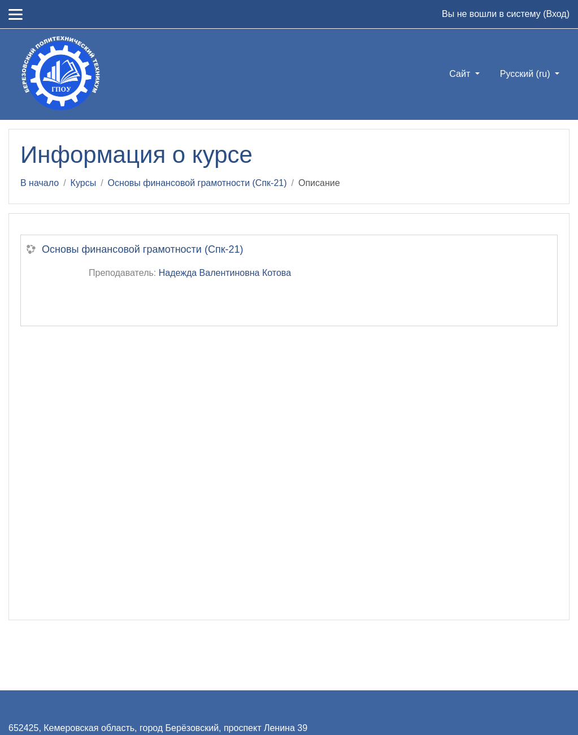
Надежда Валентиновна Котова (225, 273)
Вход (556, 14)
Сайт (460, 74)
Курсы (84, 183)
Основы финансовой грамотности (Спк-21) (197, 183)
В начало (39, 183)
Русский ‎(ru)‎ (526, 74)
